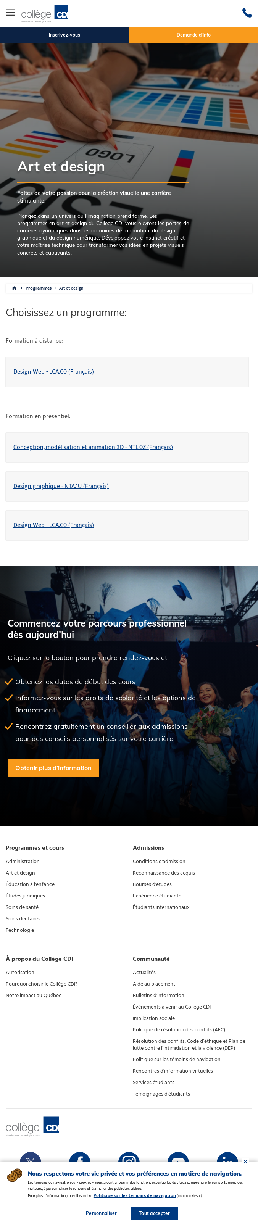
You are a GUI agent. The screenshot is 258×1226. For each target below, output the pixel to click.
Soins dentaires (23, 921)
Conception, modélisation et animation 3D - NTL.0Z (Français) (93, 450)
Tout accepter (154, 1213)
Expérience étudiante (157, 898)
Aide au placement (154, 986)
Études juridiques (25, 898)
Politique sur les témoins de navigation (177, 1061)
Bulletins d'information (158, 997)
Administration (23, 864)
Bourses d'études (152, 887)
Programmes (39, 291)
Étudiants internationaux (161, 910)
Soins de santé (22, 910)
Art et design (71, 291)
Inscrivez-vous (64, 35)
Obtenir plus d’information (53, 770)
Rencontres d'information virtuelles (173, 1073)
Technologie (20, 933)
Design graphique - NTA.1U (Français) (61, 489)
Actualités (144, 974)
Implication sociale (154, 1020)
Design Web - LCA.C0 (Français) (53, 374)
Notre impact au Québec (33, 997)
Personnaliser (101, 1213)
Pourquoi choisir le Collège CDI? (41, 986)
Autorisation (20, 974)
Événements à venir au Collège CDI (172, 1009)
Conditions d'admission (159, 864)
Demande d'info (194, 35)
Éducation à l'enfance (30, 887)
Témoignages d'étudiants (161, 1096)
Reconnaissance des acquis (164, 875)
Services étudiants (153, 1084)
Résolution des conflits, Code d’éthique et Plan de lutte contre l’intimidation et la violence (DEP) (189, 1047)
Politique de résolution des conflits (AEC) (179, 1032)
